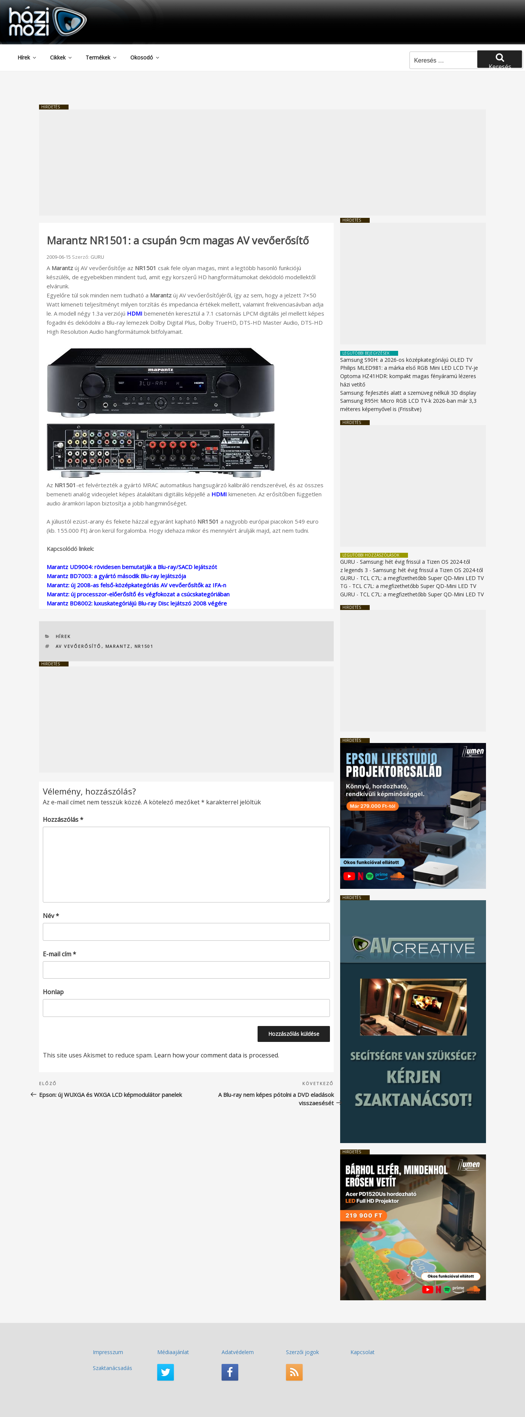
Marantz (118, 646)
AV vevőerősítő (79, 646)
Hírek (27, 57)
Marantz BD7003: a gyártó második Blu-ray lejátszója (116, 576)
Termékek (101, 57)
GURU (97, 256)
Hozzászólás (63, 819)
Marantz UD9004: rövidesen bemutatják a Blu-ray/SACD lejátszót (132, 567)
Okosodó (145, 57)
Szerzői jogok (302, 1352)
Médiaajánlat (173, 1352)
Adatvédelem (238, 1352)
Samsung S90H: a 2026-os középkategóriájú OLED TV (406, 359)
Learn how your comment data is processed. (216, 1055)
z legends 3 (354, 570)
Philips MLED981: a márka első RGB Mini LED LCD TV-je (409, 367)
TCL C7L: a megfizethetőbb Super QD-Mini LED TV (422, 578)
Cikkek (61, 57)
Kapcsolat (362, 1352)
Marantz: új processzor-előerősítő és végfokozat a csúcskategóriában (138, 594)
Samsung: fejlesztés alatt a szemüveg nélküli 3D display (408, 392)
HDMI (134, 313)
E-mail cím (59, 954)
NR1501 (144, 646)
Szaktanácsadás (112, 1368)
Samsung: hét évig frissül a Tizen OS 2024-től (415, 561)
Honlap (53, 992)
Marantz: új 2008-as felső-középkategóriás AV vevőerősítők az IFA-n (136, 585)
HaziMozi (37, 9)
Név (51, 916)
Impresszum (108, 1352)
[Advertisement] (262, 162)
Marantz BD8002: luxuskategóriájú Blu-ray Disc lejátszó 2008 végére (137, 603)
